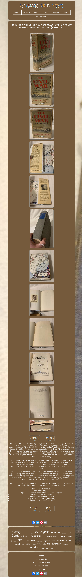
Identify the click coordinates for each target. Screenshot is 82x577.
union (23, 544)
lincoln (13, 541)
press (53, 541)
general (64, 533)
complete (36, 535)
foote (47, 548)
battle (27, 541)
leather (60, 540)
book (15, 536)
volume (46, 544)
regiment (46, 541)
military (28, 544)
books (69, 541)
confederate (52, 536)
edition (34, 547)
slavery (37, 544)
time (44, 536)
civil (21, 540)
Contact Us (41, 559)
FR (44, 569)
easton (39, 541)
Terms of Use (41, 566)
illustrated (65, 544)
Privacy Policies (41, 563)
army (32, 533)
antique (55, 532)
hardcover (26, 533)
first (62, 536)
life (37, 532)
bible (42, 548)
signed (17, 544)
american (56, 543)
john (51, 548)
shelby (70, 536)
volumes (25, 536)
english (44, 532)
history (16, 532)
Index (41, 556)
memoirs (70, 533)
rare (33, 540)
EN (39, 569)
